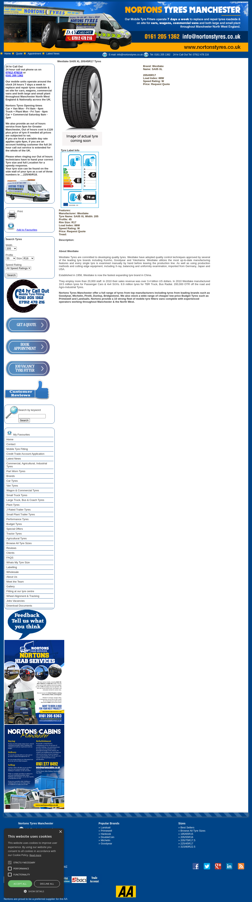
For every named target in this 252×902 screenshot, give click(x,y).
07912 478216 (14, 72)
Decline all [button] (47, 883)
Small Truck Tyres (16, 495)
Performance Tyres (17, 519)
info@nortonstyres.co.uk (130, 54)
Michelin (105, 840)
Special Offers (14, 528)
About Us (11, 576)
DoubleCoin (107, 837)
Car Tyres (12, 480)
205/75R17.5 (188, 840)
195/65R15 (187, 833)
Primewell (106, 830)
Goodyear (106, 843)
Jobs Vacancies (15, 600)
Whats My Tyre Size (18, 562)
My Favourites (18, 433)
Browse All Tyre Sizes (19, 543)
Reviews (11, 548)
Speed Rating (14, 264)
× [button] (60, 831)
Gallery (10, 586)
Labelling (11, 567)
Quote (19, 53)
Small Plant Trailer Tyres (20, 514)
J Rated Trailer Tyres (18, 509)
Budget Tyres (14, 524)
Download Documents (19, 605)
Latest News (52, 53)
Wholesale (12, 572)
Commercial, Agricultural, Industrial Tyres (26, 465)
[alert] (34, 863)
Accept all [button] (20, 883)
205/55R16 (187, 837)
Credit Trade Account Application (25, 453)
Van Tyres (12, 485)
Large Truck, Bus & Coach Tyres (25, 500)
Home (7, 53)
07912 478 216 (201, 54)
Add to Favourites (21, 229)
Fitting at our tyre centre (20, 591)
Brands (10, 476)
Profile (9, 254)
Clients (10, 552)
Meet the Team (15, 581)
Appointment (34, 53)
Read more (35, 855)
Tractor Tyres (14, 533)
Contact (10, 444)
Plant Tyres (13, 504)
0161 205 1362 (162, 54)
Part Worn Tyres (15, 471)
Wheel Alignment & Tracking (22, 596)
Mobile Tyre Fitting (17, 448)
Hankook (106, 833)
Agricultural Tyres (16, 538)
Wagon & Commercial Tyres (22, 490)
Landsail (105, 827)
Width (9, 245)
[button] (34, 891)
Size (19, 258)
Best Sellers (187, 827)
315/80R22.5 (188, 846)
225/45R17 (187, 843)
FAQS (9, 557)
